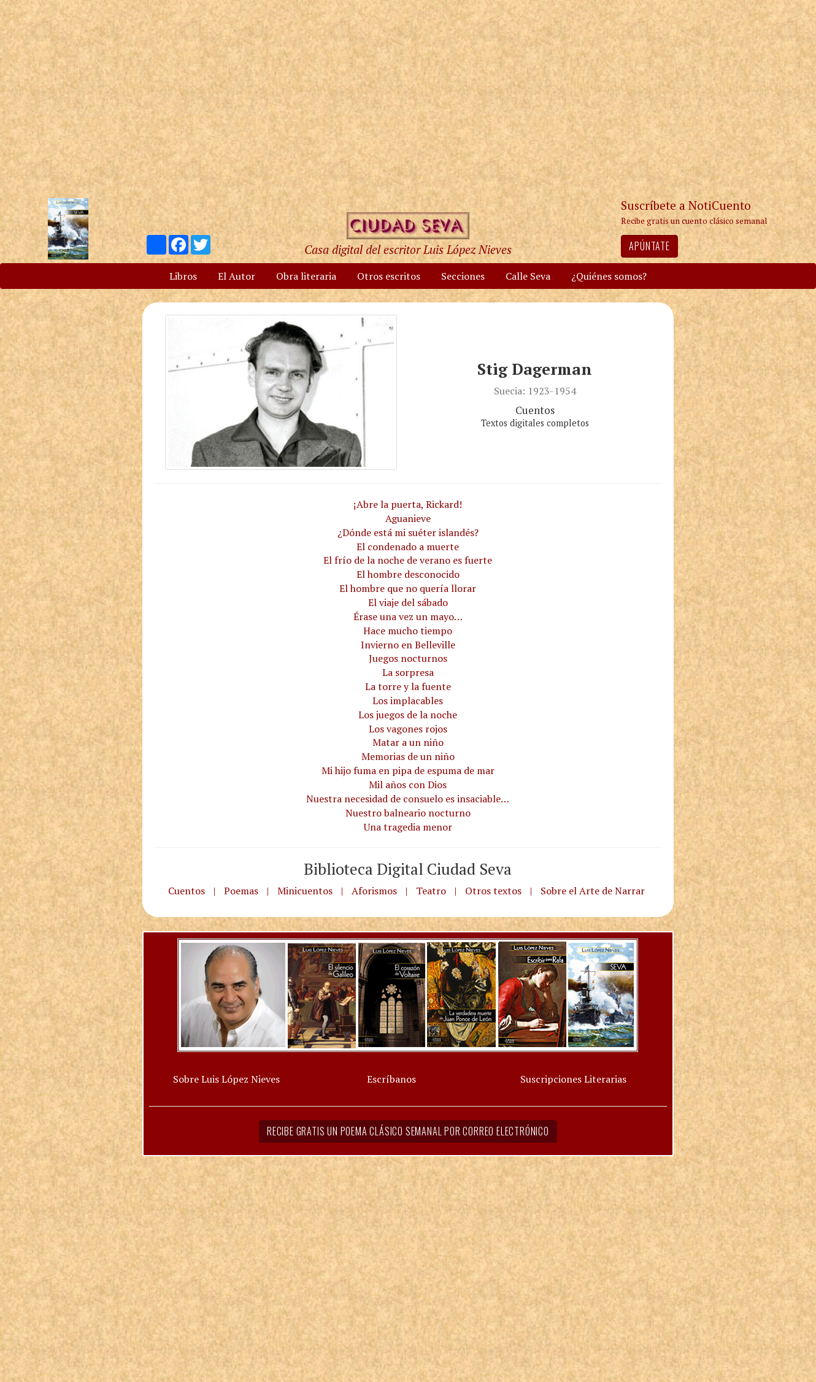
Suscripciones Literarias (573, 1079)
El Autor (236, 276)
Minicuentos (305, 890)
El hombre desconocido (408, 574)
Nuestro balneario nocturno (408, 813)
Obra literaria (306, 276)
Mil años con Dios (408, 784)
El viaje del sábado (408, 602)
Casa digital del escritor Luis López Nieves (408, 249)
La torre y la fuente (408, 686)
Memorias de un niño (408, 756)
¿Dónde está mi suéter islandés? (408, 532)
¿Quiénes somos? (609, 276)
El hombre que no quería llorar (407, 588)
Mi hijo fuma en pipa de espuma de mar (408, 770)
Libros (183, 276)
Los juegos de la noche (407, 714)
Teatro (431, 890)
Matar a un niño (408, 742)
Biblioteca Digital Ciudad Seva (408, 868)
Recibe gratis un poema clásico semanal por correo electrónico (408, 1131)
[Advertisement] (408, 98)
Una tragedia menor (408, 827)
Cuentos (186, 890)
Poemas (241, 890)
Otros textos (493, 890)
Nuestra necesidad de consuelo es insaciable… (407, 798)
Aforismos (374, 890)
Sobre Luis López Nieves (226, 1079)
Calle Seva (528, 276)
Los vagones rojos (408, 728)
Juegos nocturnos (408, 658)
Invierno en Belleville (408, 644)
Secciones (463, 276)
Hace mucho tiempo (407, 630)
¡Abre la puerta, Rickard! (407, 504)
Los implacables (407, 700)
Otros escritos (388, 276)
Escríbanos (391, 1079)
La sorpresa (408, 672)
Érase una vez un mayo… (408, 616)
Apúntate (649, 246)
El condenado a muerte (407, 546)
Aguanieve (408, 518)
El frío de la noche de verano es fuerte (407, 560)
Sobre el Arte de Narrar (593, 890)
